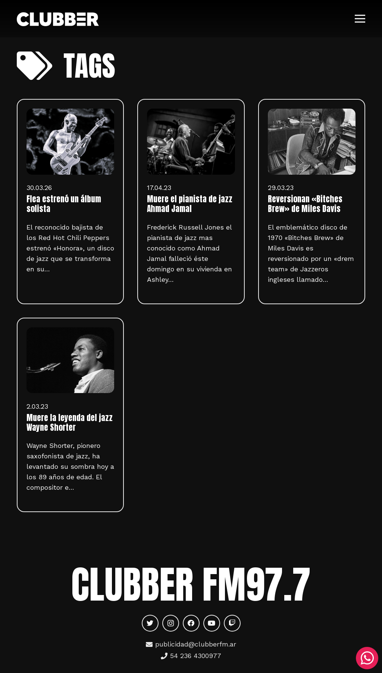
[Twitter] (150, 623)
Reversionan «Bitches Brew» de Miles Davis (305, 204)
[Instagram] (170, 623)
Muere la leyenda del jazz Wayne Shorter (69, 422)
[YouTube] (211, 623)
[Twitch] (232, 623)
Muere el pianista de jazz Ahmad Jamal (189, 204)
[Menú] (360, 18)
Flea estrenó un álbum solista (63, 204)
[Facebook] (191, 623)
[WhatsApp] (367, 658)
